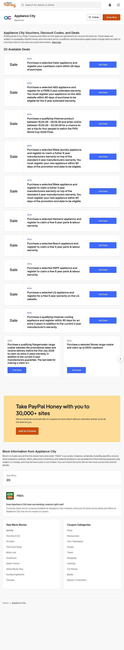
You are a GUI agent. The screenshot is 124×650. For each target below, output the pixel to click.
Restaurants (73, 536)
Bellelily (10, 530)
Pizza (69, 530)
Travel (70, 552)
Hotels (70, 547)
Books (70, 574)
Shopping (71, 558)
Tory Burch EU (13, 536)
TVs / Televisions (75, 541)
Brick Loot (11, 552)
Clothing (71, 563)
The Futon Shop (14, 547)
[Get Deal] (102, 65)
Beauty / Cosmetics (76, 580)
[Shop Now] (111, 17)
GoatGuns (11, 558)
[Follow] (93, 17)
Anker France (12, 563)
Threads (10, 580)
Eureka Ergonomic (15, 574)
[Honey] (10, 5)
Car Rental (72, 569)
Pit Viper (10, 541)
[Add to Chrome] (27, 431)
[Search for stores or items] (60, 5)
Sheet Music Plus (14, 569)
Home (5, 603)
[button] (118, 5)
